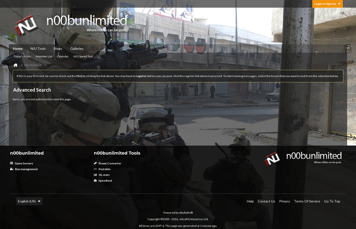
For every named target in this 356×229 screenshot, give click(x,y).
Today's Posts (22, 56)
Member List (44, 56)
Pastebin (102, 169)
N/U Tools (38, 48)
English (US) (29, 201)
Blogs (58, 48)
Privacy (284, 201)
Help (250, 201)
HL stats (102, 175)
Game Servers (21, 163)
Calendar (63, 56)
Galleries (76, 48)
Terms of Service (307, 201)
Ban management (24, 169)
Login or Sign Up (327, 4)
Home (17, 48)
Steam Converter (107, 163)
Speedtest (103, 180)
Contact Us (266, 201)
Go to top (332, 201)
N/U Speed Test (83, 56)
